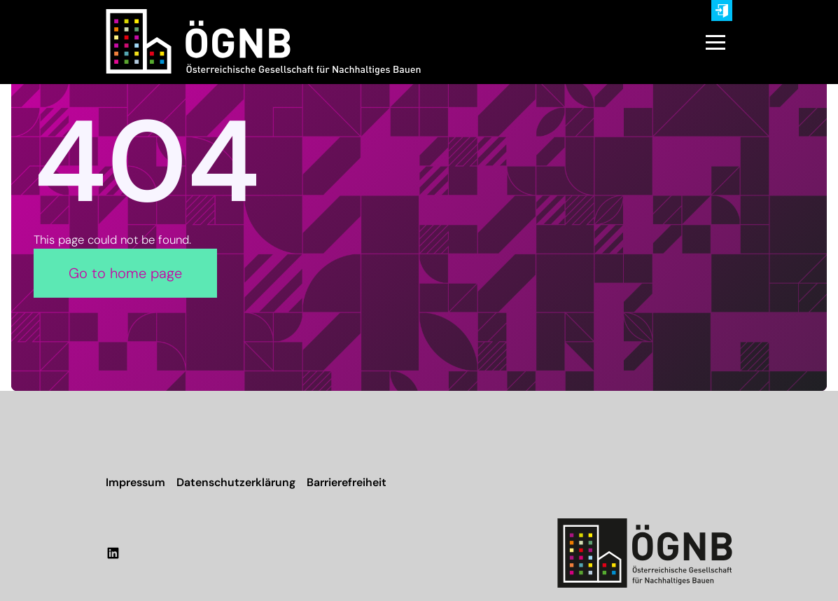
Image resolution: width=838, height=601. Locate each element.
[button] (715, 42)
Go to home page (125, 273)
